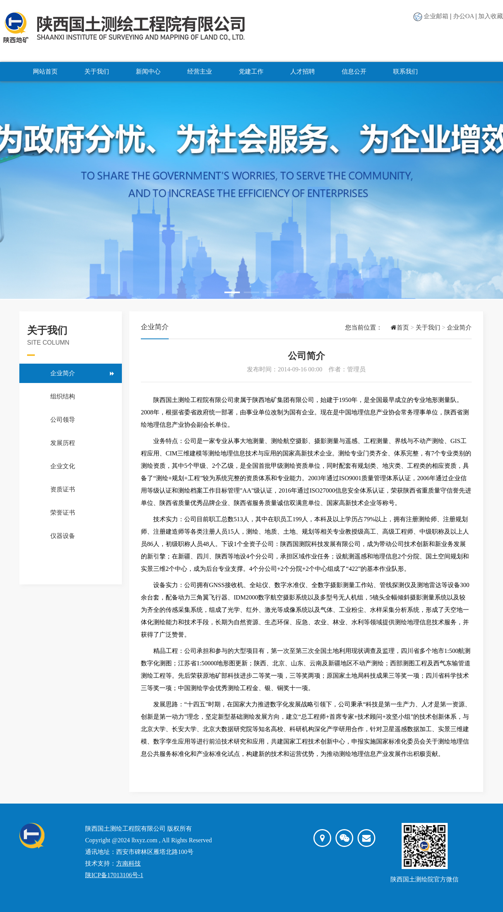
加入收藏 (490, 16)
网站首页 (45, 71)
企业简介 (62, 373)
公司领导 (62, 419)
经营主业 (199, 71)
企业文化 (62, 466)
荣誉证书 (62, 512)
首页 (395, 327)
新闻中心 (148, 71)
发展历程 (62, 443)
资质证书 (62, 489)
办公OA (463, 16)
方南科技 (128, 863)
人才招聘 (302, 71)
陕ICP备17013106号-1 (114, 875)
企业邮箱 (436, 16)
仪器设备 (62, 535)
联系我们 (405, 71)
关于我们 (96, 71)
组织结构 (62, 396)
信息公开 (354, 71)
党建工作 (251, 71)
